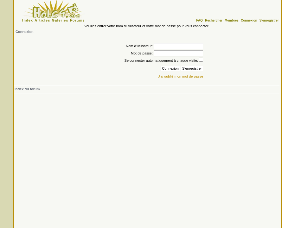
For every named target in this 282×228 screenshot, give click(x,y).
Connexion (249, 20)
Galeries (60, 20)
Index (27, 20)
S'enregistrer (269, 20)
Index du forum (27, 89)
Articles (42, 20)
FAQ (199, 20)
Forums (77, 20)
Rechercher (213, 20)
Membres (232, 20)
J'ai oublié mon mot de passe (180, 76)
